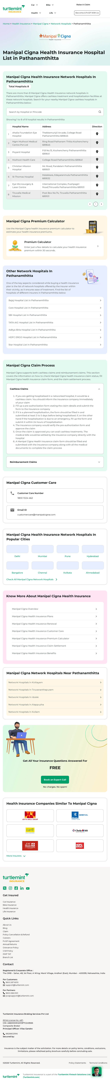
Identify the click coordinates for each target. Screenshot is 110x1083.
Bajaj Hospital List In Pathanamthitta (55, 300)
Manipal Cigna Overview (54, 609)
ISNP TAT (7, 954)
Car (33, 5)
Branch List (8, 957)
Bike (48, 5)
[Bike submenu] (52, 4)
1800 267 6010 (12, 982)
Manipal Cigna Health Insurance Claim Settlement (54, 645)
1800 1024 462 (25, 498)
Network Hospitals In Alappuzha (54, 704)
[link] (90, 204)
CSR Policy (8, 951)
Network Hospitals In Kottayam (54, 682)
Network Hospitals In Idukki (54, 697)
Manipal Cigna (41, 23)
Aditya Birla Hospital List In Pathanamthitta (55, 329)
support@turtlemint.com (17, 985)
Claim (5, 931)
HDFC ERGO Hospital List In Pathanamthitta (55, 337)
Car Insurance (9, 902)
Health (34, 13)
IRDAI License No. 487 (13, 1020)
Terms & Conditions (98, 1063)
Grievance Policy (10, 947)
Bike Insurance (9, 905)
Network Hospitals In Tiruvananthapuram (54, 689)
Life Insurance (9, 911)
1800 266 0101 (12, 993)
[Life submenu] (54, 12)
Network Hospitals (61, 23)
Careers (6, 938)
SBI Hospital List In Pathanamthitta (55, 315)
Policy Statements (77, 1063)
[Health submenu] (39, 12)
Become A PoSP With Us (87, 13)
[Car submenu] (36, 4)
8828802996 (12, 1034)
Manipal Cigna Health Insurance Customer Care (54, 631)
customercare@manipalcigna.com (36, 514)
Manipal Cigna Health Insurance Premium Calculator (54, 638)
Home (6, 23)
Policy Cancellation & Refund (16, 934)
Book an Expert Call (55, 779)
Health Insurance (21, 23)
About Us (7, 925)
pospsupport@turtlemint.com (20, 996)
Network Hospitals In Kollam (54, 712)
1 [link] (95, 204)
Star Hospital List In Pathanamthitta (55, 344)
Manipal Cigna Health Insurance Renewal (54, 623)
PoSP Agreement (11, 941)
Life (51, 13)
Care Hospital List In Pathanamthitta (55, 307)
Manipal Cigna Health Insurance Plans (54, 616)
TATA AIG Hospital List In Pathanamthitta (55, 322)
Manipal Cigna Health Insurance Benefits (54, 653)
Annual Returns (10, 944)
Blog (5, 928)
